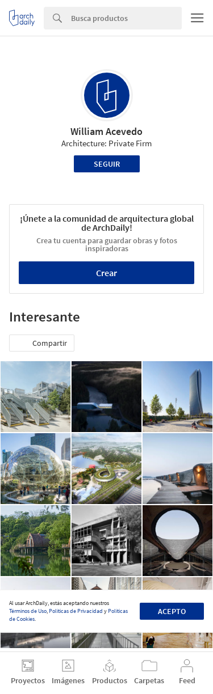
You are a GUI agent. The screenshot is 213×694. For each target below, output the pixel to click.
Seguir (107, 164)
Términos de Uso (28, 611)
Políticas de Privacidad (76, 611)
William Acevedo (106, 131)
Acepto (172, 611)
